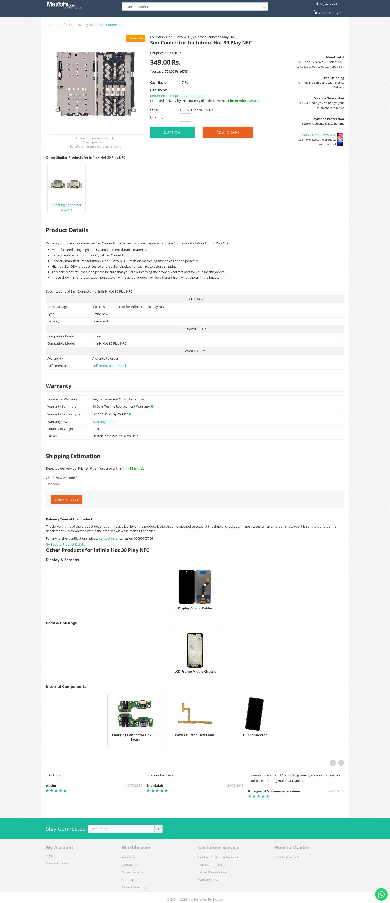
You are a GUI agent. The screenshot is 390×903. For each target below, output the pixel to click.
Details (254, 100)
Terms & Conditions (212, 872)
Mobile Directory (134, 887)
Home (50, 24)
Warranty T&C (208, 879)
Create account (57, 863)
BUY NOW (172, 132)
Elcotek (218, 899)
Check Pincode (66, 499)
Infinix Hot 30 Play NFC (78, 24)
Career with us (132, 872)
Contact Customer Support (218, 857)
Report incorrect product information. (178, 96)
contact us (107, 538)
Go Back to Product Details (65, 544)
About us (128, 857)
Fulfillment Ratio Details (109, 365)
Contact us (130, 864)
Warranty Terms (104, 421)
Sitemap (128, 879)
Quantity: (157, 117)
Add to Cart (228, 132)
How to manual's (286, 857)
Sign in (50, 856)
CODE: (154, 109)
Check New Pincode (60, 477)
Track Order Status (212, 864)
